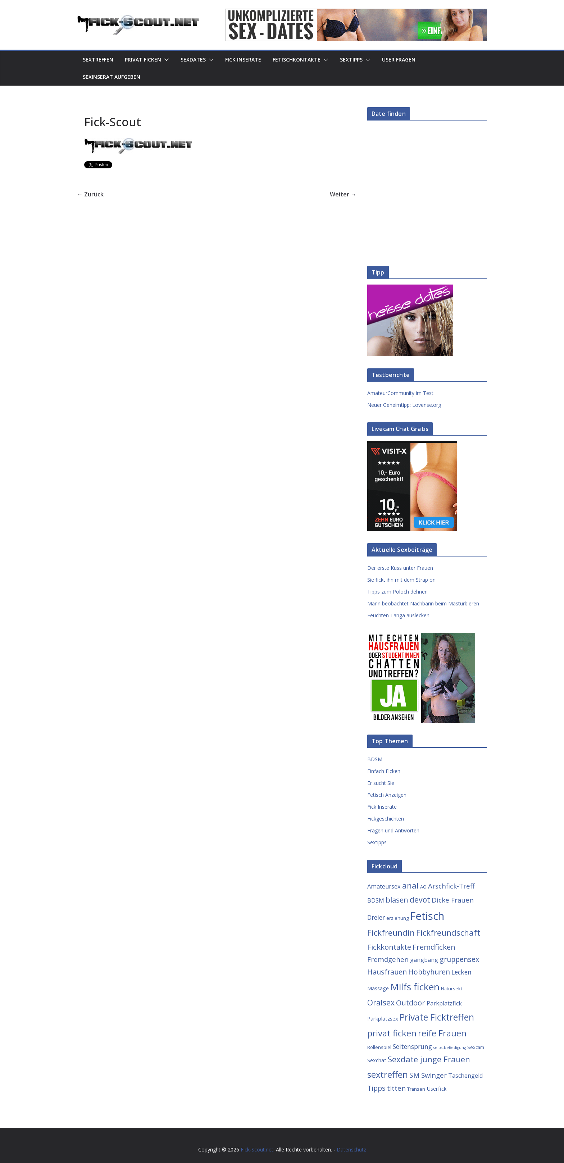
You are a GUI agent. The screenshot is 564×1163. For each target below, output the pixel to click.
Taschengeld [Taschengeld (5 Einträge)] (465, 1076)
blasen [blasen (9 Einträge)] (397, 900)
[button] (165, 60)
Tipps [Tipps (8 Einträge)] (376, 1088)
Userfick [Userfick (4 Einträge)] (436, 1088)
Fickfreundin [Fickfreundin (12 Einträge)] (391, 932)
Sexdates (193, 59)
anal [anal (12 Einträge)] (410, 885)
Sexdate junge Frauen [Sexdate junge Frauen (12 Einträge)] (429, 1059)
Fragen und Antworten (393, 830)
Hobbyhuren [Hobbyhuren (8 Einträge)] (429, 972)
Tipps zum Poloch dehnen (397, 591)
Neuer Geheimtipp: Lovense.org (404, 404)
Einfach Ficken (383, 771)
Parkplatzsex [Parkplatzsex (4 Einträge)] (382, 1018)
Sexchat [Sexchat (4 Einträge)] (376, 1060)
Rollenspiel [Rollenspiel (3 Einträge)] (379, 1047)
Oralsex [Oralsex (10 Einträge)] (381, 1002)
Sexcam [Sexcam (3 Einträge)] (475, 1047)
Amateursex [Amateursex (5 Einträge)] (384, 886)
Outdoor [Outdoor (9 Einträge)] (410, 1003)
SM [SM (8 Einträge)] (414, 1075)
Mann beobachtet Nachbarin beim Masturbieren (423, 603)
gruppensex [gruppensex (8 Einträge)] (459, 959)
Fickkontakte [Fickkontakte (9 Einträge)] (389, 947)
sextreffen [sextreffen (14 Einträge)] (387, 1074)
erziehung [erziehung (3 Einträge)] (397, 918)
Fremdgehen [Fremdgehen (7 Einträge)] (388, 959)
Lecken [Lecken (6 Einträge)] (461, 972)
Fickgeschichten (385, 818)
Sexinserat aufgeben (111, 76)
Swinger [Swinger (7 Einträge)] (434, 1075)
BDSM (374, 759)
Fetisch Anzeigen (386, 794)
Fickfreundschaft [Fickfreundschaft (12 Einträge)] (448, 932)
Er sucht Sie (380, 783)
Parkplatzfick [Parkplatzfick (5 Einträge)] (444, 1003)
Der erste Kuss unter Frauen (400, 567)
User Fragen (398, 59)
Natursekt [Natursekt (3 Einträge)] (451, 988)
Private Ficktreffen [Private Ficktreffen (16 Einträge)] (437, 1017)
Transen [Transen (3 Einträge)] (416, 1089)
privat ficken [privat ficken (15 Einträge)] (392, 1033)
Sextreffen (98, 59)
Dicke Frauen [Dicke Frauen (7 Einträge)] (453, 899)
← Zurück (90, 194)
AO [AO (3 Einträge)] (423, 886)
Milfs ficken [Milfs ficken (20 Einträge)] (415, 986)
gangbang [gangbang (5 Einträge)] (424, 960)
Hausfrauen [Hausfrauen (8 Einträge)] (387, 972)
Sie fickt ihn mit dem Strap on (401, 579)
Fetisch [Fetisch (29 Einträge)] (427, 916)
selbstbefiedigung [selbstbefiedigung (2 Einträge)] (449, 1047)
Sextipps (351, 59)
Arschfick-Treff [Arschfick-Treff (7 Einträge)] (451, 885)
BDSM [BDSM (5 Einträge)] (375, 900)
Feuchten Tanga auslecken (398, 615)
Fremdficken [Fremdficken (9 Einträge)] (434, 947)
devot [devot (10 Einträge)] (420, 899)
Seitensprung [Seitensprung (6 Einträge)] (412, 1046)
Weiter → (343, 194)
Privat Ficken (143, 59)
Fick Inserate (243, 59)
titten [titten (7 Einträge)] (396, 1088)
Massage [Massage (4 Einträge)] (378, 988)
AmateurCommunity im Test (400, 393)
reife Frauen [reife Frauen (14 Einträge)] (442, 1033)
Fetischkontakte (296, 59)
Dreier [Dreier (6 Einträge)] (376, 917)
